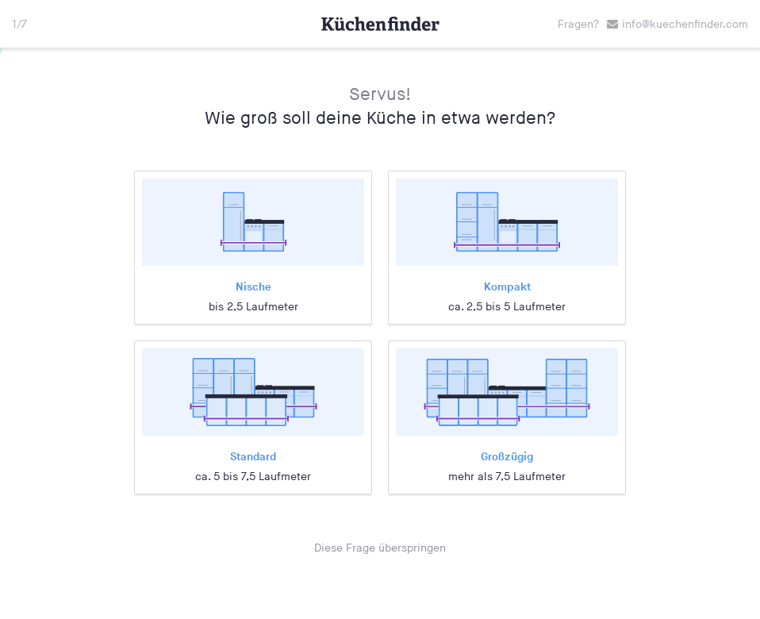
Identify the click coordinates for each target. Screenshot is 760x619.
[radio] (253, 248)
